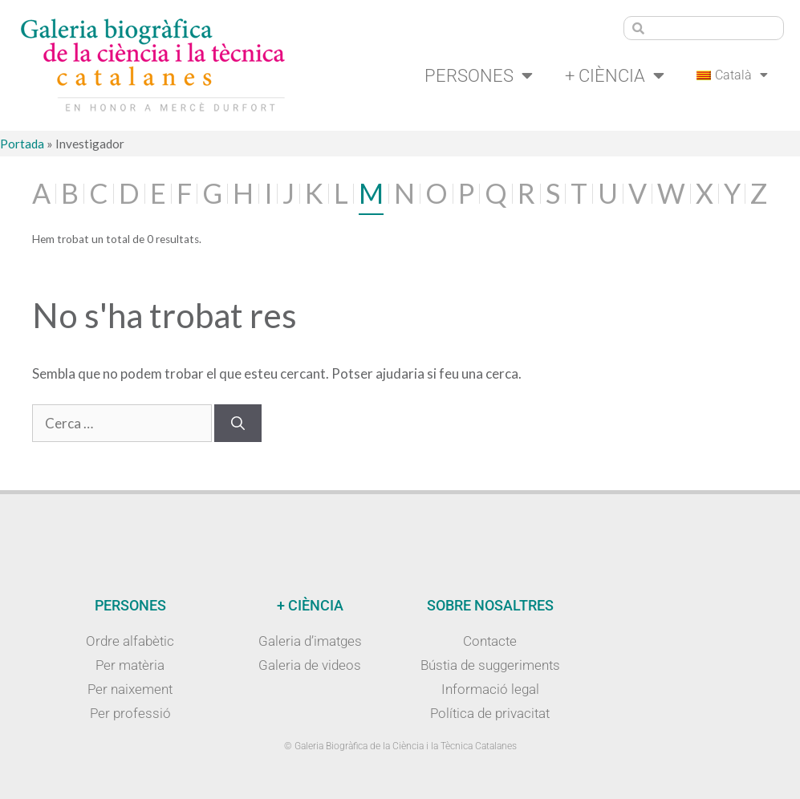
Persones (478, 75)
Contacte (490, 641)
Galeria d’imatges (310, 641)
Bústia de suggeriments (490, 665)
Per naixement (130, 689)
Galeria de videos (309, 665)
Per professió (130, 713)
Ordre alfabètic (130, 641)
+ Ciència (614, 75)
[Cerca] (238, 423)
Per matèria (129, 665)
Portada (22, 143)
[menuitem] (732, 75)
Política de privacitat (490, 713)
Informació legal (490, 689)
